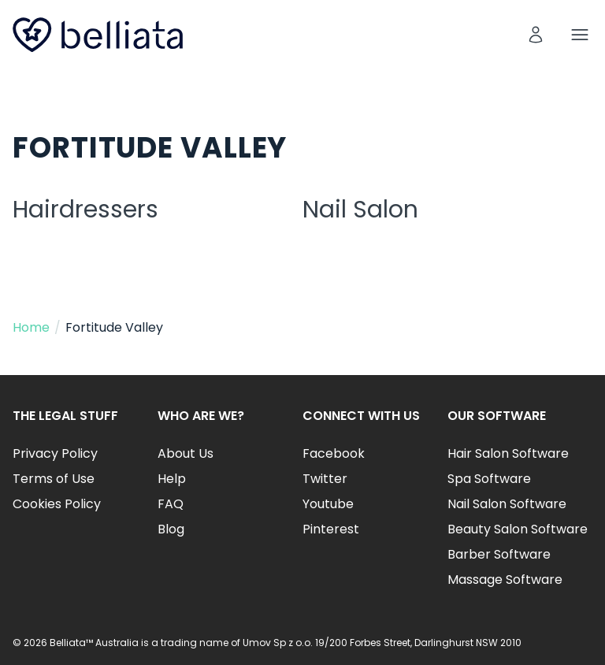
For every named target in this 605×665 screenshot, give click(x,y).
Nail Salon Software (506, 504)
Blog (171, 529)
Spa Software (489, 479)
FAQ (171, 504)
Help (172, 479)
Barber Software (499, 554)
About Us (185, 453)
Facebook (333, 453)
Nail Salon (360, 209)
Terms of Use (54, 479)
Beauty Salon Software (517, 529)
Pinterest (330, 529)
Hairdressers (85, 209)
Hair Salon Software (508, 453)
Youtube (328, 504)
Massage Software (504, 579)
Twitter (324, 479)
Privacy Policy (55, 453)
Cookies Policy (57, 504)
